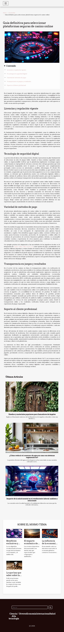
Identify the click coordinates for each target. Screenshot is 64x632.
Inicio (5, 13)
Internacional (43, 614)
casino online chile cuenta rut (23, 246)
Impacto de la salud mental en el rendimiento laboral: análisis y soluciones (32, 500)
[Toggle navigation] (5, 3)
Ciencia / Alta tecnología (14, 616)
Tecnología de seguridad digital (17, 74)
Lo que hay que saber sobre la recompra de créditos (13, 576)
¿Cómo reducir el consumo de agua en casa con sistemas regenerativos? (32, 456)
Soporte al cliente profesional (16, 85)
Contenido (11, 66)
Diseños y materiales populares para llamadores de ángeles (32, 414)
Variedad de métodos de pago (16, 77)
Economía (12, 13)
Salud (52, 614)
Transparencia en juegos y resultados (19, 81)
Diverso (22, 614)
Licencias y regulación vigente (16, 70)
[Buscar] (30, 607)
